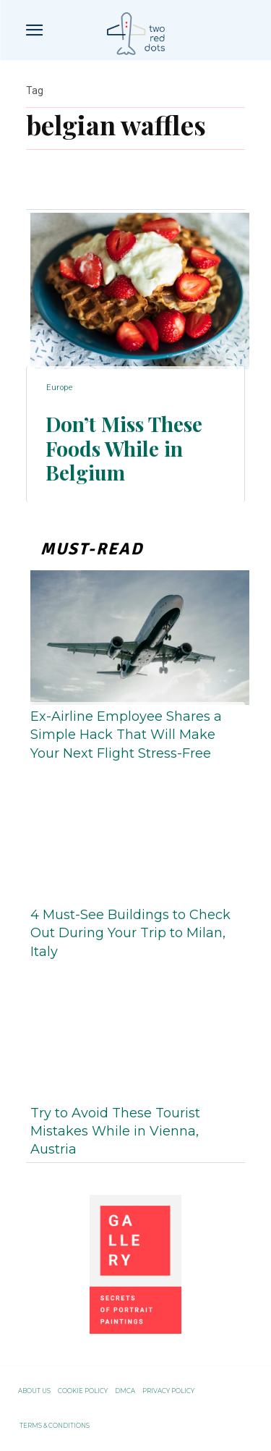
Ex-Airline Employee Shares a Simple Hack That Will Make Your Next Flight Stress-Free (126, 734)
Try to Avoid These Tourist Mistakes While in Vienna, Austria (115, 1131)
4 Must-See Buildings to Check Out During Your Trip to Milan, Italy (130, 933)
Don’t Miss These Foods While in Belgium (124, 448)
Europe (59, 387)
